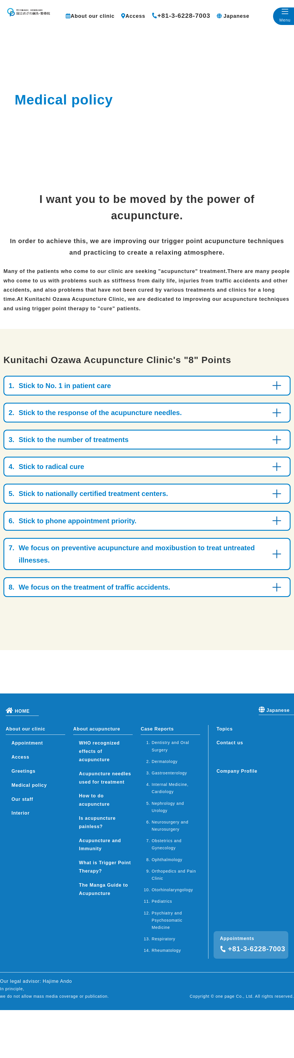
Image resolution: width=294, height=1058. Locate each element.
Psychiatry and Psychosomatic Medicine (167, 968)
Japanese (236, 16)
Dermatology (164, 809)
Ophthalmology (167, 907)
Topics (224, 776)
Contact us (229, 790)
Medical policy (29, 833)
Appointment (27, 791)
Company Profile (236, 819)
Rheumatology (166, 998)
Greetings (23, 819)
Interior (20, 861)
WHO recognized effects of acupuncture (99, 799)
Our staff (22, 847)
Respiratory (163, 987)
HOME (18, 758)
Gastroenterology (169, 821)
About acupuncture (96, 776)
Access (135, 16)
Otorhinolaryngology (172, 938)
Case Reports (157, 776)
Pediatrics (162, 949)
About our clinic (93, 16)
